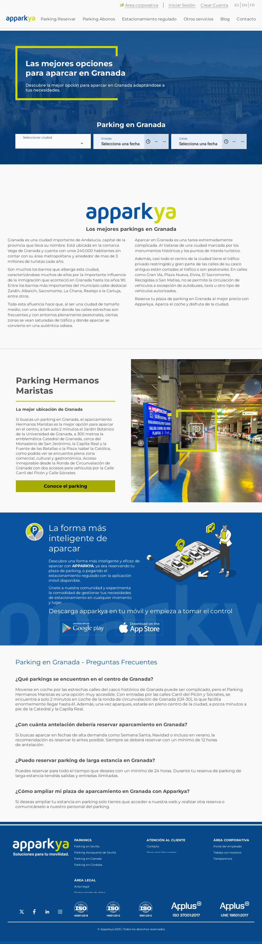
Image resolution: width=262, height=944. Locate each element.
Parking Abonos (99, 20)
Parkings (83, 840)
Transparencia (222, 858)
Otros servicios (198, 20)
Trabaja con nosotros (227, 852)
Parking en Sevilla (86, 846)
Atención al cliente (166, 840)
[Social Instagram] (60, 915)
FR (252, 5)
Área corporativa (139, 5)
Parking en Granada (88, 858)
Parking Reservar (58, 20)
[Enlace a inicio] (20, 20)
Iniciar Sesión (182, 5)
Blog (225, 20)
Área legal (85, 882)
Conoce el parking (65, 486)
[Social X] (22, 915)
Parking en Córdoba (88, 865)
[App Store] (139, 627)
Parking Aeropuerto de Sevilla (95, 852)
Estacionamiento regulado (149, 20)
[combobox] (53, 143)
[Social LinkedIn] (47, 915)
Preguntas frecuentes (162, 852)
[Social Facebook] (34, 915)
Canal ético (221, 865)
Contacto (246, 20)
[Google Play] (82, 627)
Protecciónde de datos (89, 894)
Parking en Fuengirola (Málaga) (96, 871)
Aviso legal (81, 888)
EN (244, 5)
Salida (183, 138)
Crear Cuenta (214, 5)
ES (236, 5)
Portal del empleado (227, 846)
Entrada (106, 138)
